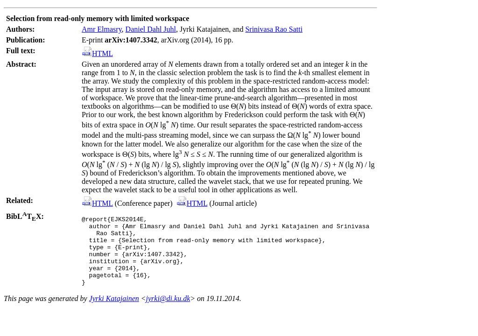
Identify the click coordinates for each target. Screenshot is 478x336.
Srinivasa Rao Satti (273, 29)
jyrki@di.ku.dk (168, 312)
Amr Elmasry (102, 29)
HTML (97, 53)
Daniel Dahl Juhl (151, 29)
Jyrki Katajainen (114, 312)
